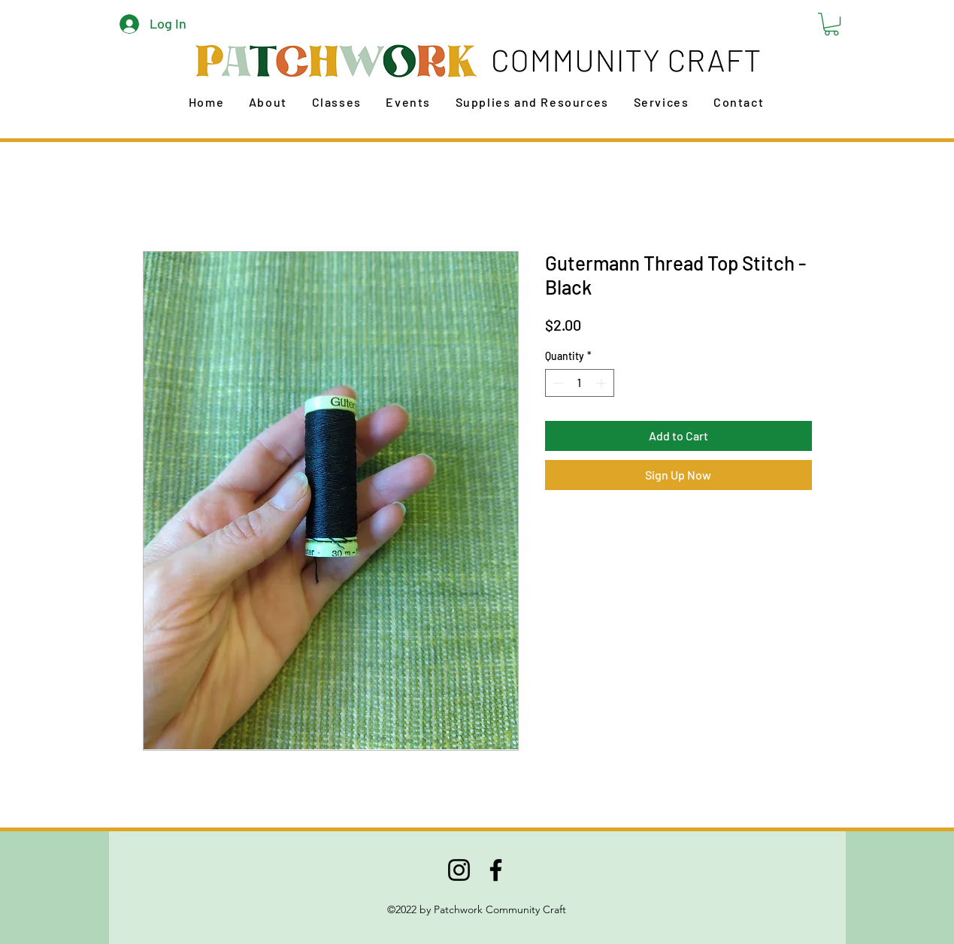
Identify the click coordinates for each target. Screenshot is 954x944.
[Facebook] (495, 870)
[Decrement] (556, 383)
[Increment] (602, 383)
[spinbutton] (579, 383)
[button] (831, 24)
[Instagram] (459, 870)
